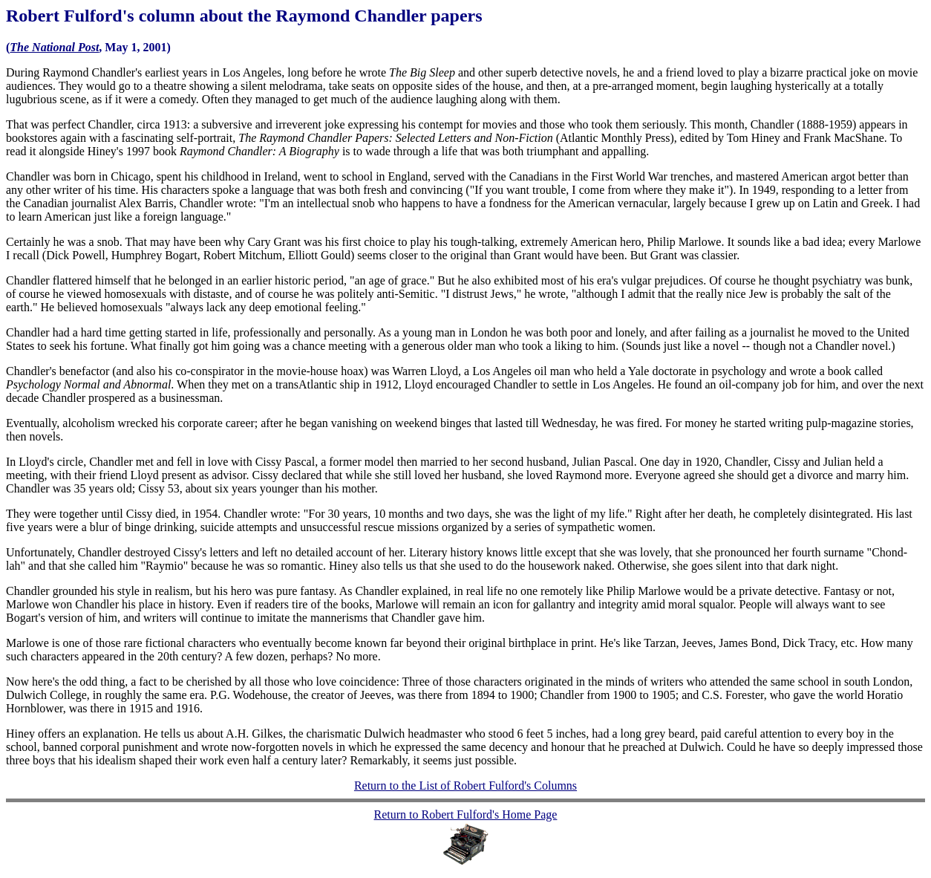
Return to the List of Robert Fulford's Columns (465, 785)
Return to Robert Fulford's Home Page (466, 814)
